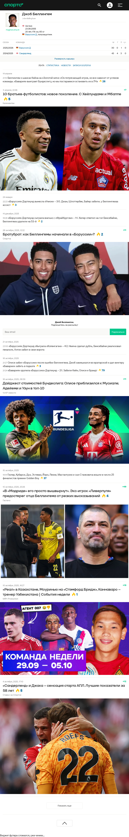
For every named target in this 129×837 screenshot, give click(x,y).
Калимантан (8, 103)
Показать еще (64, 805)
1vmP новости (9, 392)
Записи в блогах (82, 65)
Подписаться (12, 30)
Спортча (7, 238)
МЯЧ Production (10, 598)
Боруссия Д (31, 34)
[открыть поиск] (99, 5)
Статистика (52, 65)
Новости (66, 65)
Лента (41, 65)
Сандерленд (23, 53)
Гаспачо (6, 500)
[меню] (120, 5)
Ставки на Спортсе (12, 694)
